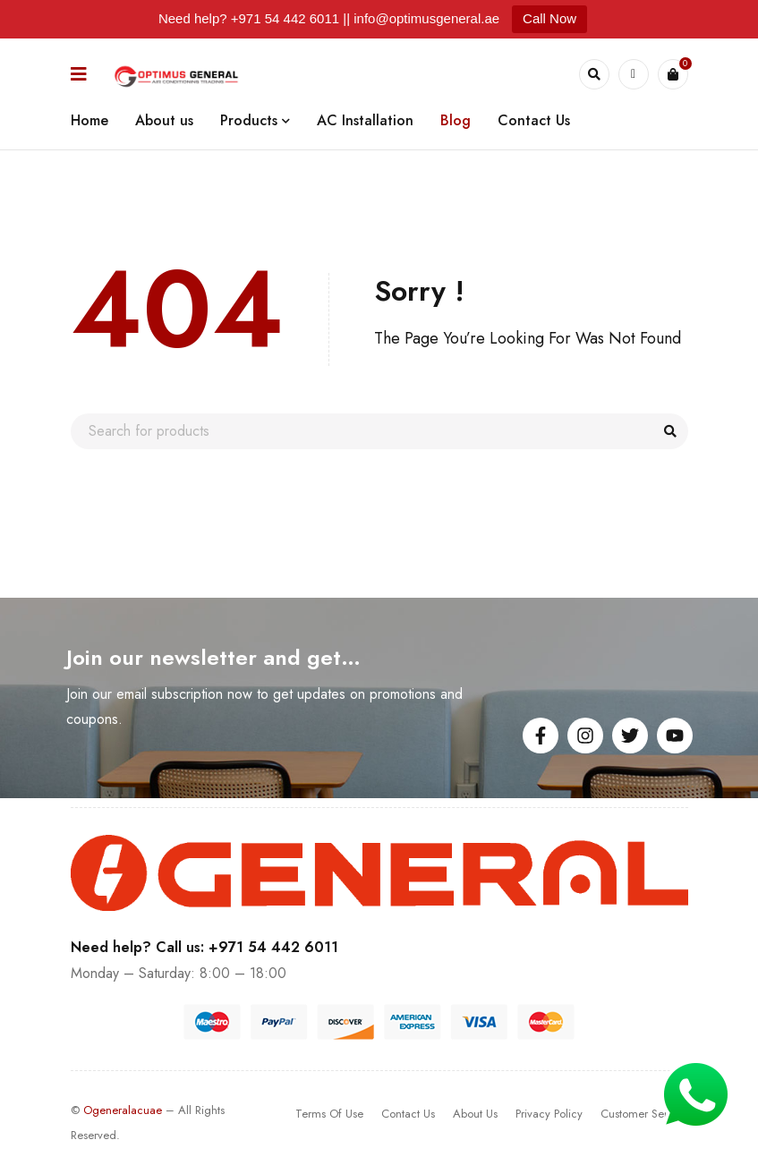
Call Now (549, 18)
